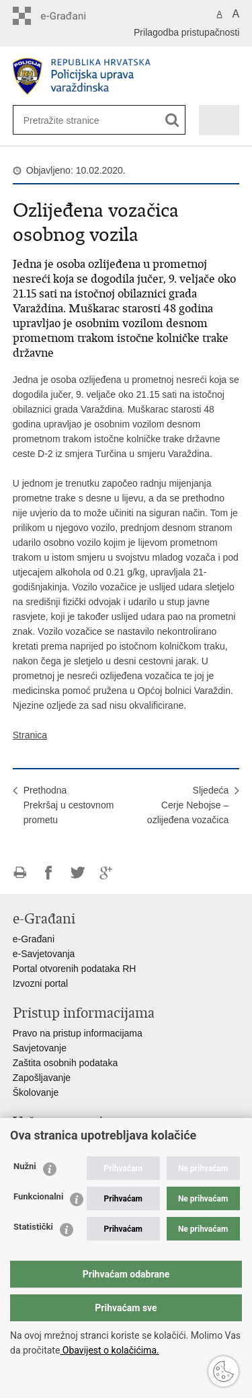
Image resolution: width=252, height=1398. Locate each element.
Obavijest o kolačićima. (109, 1350)
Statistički (33, 1227)
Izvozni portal (40, 983)
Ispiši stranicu (20, 873)
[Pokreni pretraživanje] (172, 120)
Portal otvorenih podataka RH (74, 968)
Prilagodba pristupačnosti (186, 32)
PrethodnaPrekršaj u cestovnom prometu (69, 805)
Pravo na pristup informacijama (77, 1033)
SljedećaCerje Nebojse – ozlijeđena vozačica (187, 805)
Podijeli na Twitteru (78, 873)
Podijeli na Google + (106, 873)
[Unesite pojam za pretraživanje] (67, 120)
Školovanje (36, 1092)
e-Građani (33, 939)
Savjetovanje (40, 1048)
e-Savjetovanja (44, 953)
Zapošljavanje (42, 1077)
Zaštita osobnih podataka (65, 1062)
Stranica (30, 735)
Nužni (24, 1166)
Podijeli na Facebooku (49, 873)
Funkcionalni (38, 1196)
